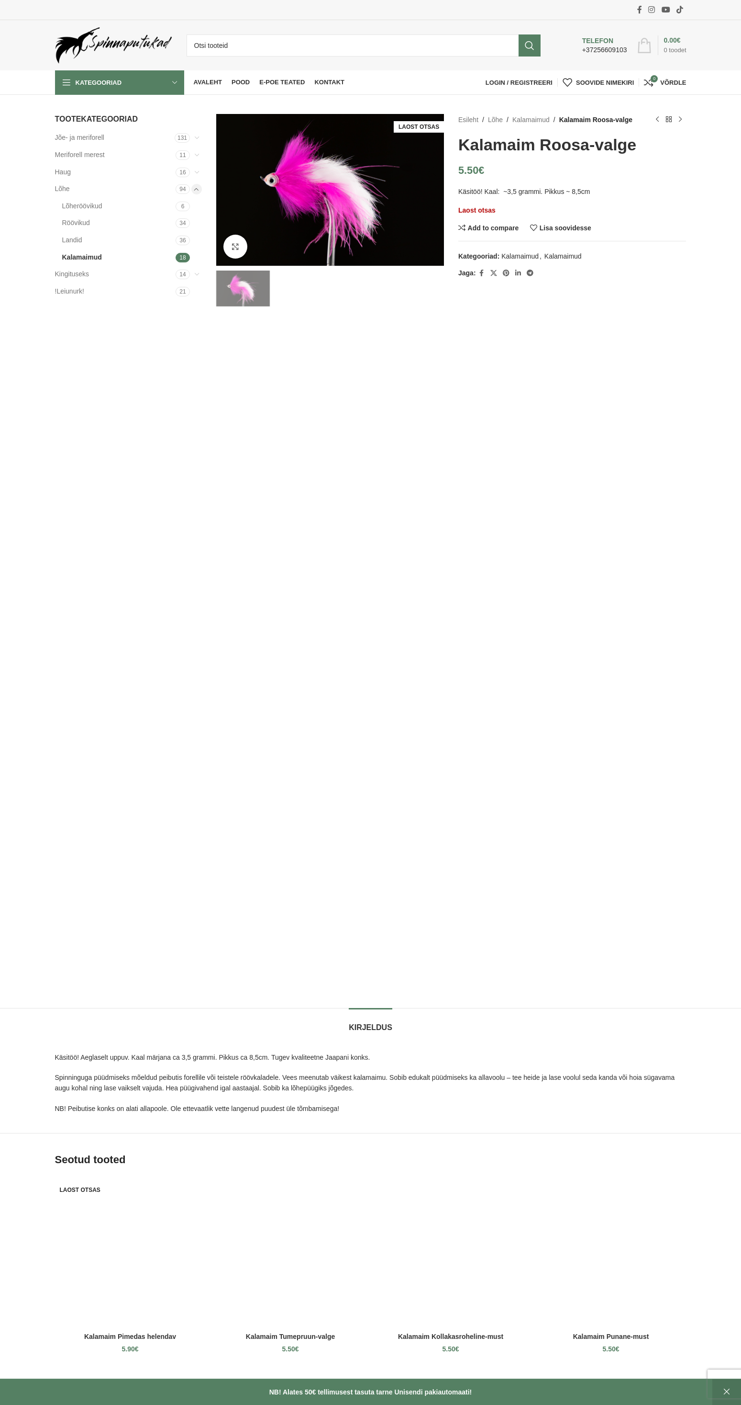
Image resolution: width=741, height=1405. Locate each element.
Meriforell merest (80, 155)
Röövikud (76, 223)
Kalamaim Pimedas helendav (130, 1336)
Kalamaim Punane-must (611, 1336)
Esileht (468, 120)
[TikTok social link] (679, 9)
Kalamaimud (82, 257)
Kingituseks (72, 274)
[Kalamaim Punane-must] (611, 1252)
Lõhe (62, 189)
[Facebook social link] (639, 9)
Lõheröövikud (82, 206)
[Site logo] (113, 44)
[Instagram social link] (651, 9)
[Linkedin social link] (518, 273)
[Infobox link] (594, 45)
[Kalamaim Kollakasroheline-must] (451, 1252)
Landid (72, 240)
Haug (63, 172)
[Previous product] (658, 119)
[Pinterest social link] (506, 273)
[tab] (370, 1022)
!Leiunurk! (69, 291)
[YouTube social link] (665, 9)
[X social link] (493, 273)
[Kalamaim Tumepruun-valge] (290, 1252)
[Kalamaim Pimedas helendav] (130, 1252)
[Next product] (680, 119)
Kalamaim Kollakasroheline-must (450, 1336)
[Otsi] (364, 45)
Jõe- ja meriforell (79, 137)
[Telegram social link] (530, 273)
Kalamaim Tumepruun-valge (290, 1336)
